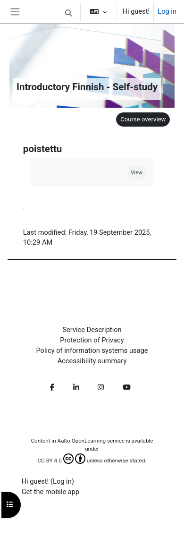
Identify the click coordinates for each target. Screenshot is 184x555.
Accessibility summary (92, 361)
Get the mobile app (51, 491)
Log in (167, 11)
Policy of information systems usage (92, 350)
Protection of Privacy (92, 340)
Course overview (143, 119)
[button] (68, 13)
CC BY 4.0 (61, 460)
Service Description (91, 329)
